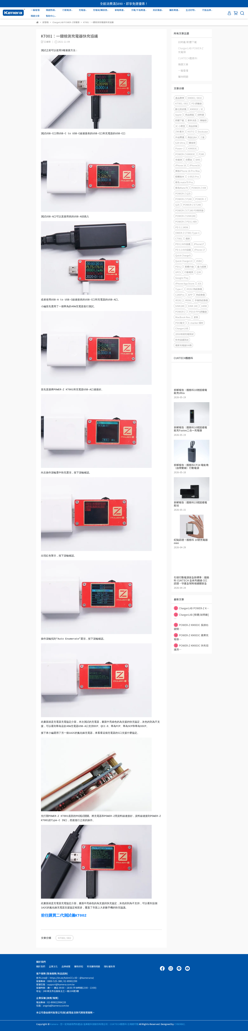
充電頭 (178, 159)
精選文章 (35, 15)
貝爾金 (188, 159)
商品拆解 (193, 126)
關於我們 (40, 966)
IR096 (188, 300)
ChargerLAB (181, 328)
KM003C (192, 148)
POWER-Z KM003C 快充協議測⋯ (191, 647)
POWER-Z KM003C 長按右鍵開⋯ (191, 627)
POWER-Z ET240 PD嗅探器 (189, 210)
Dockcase (203, 131)
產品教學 (179, 98)
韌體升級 (189, 266)
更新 (196, 317)
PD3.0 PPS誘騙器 (198, 311)
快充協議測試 (182, 339)
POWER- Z (200, 199)
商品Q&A (192, 137)
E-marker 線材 (195, 322)
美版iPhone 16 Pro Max (187, 170)
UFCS (178, 272)
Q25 (177, 204)
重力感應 (201, 266)
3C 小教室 (180, 126)
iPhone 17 (199, 249)
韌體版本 (179, 176)
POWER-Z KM (198, 187)
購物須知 (78, 966)
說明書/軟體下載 (187, 42)
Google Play (182, 277)
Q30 (199, 272)
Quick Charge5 (183, 255)
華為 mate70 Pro (184, 182)
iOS (199, 283)
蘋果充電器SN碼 (183, 345)
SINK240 (179, 306)
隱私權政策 (109, 966)
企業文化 (53, 966)
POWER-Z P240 (183, 199)
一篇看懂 (35, 10)
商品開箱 (189, 114)
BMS (197, 159)
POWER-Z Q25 (183, 193)
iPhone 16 (180, 165)
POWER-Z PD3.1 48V (186, 221)
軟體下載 (179, 120)
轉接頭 (192, 142)
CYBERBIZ (179, 1024)
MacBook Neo (182, 317)
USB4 (199, 261)
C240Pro (179, 294)
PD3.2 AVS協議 (182, 244)
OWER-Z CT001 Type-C (187, 232)
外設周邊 (179, 137)
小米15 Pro (193, 176)
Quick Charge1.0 (183, 261)
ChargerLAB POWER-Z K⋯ (191, 608)
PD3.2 (178, 266)
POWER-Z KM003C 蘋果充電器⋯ (191, 637)
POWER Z (180, 311)
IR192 (178, 300)
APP (190, 294)
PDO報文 (180, 322)
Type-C (179, 289)
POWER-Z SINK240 (185, 216)
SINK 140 (193, 306)
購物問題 (183, 77)
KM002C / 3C (196, 109)
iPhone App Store (184, 283)
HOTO (190, 131)
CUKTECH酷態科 (187, 58)
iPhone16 (194, 165)
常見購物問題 (93, 966)
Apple (178, 114)
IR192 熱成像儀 (194, 289)
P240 (201, 154)
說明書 (200, 114)
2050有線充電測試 (184, 334)
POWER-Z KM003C (185, 154)
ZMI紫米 (179, 131)
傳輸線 (203, 120)
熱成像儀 (200, 294)
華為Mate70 (181, 187)
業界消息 (192, 120)
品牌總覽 (66, 966)
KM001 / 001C (195, 98)
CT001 (178, 238)
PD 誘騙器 (196, 103)
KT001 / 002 (64, 938)
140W (204, 306)
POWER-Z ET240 (192, 204)
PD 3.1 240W (181, 227)
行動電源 (188, 272)
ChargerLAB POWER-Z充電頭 (190, 50)
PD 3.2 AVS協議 (183, 249)
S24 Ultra (180, 142)
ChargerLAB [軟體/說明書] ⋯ (191, 616)
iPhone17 (199, 244)
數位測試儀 (180, 109)
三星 (202, 137)
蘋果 (188, 238)
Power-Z (180, 148)
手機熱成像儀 (201, 300)
